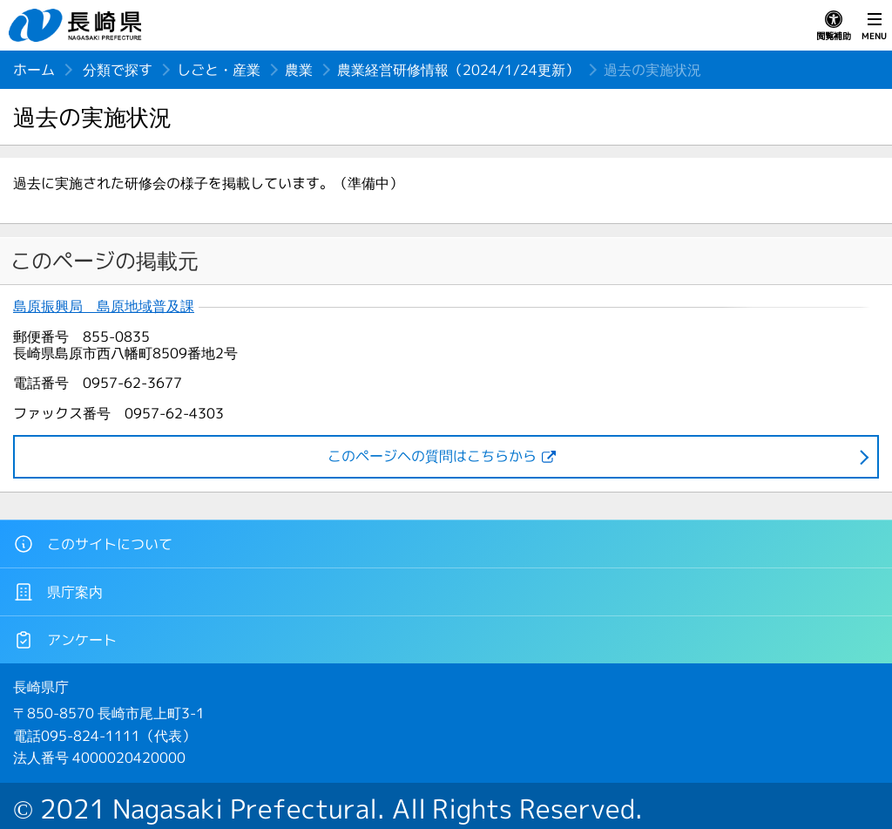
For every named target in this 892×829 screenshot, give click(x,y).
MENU (874, 26)
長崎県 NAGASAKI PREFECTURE (77, 25)
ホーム (34, 69)
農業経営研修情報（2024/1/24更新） (458, 69)
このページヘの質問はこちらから (432, 455)
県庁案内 (58, 591)
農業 (299, 69)
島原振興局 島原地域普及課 (103, 306)
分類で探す (117, 69)
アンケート (65, 639)
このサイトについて (92, 543)
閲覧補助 (833, 26)
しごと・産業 (218, 69)
